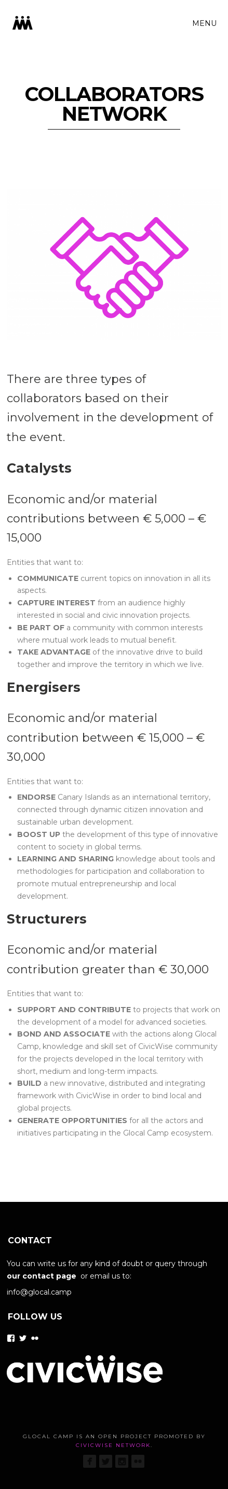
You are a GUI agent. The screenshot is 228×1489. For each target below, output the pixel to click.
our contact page (41, 1276)
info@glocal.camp (39, 1292)
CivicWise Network (113, 1445)
